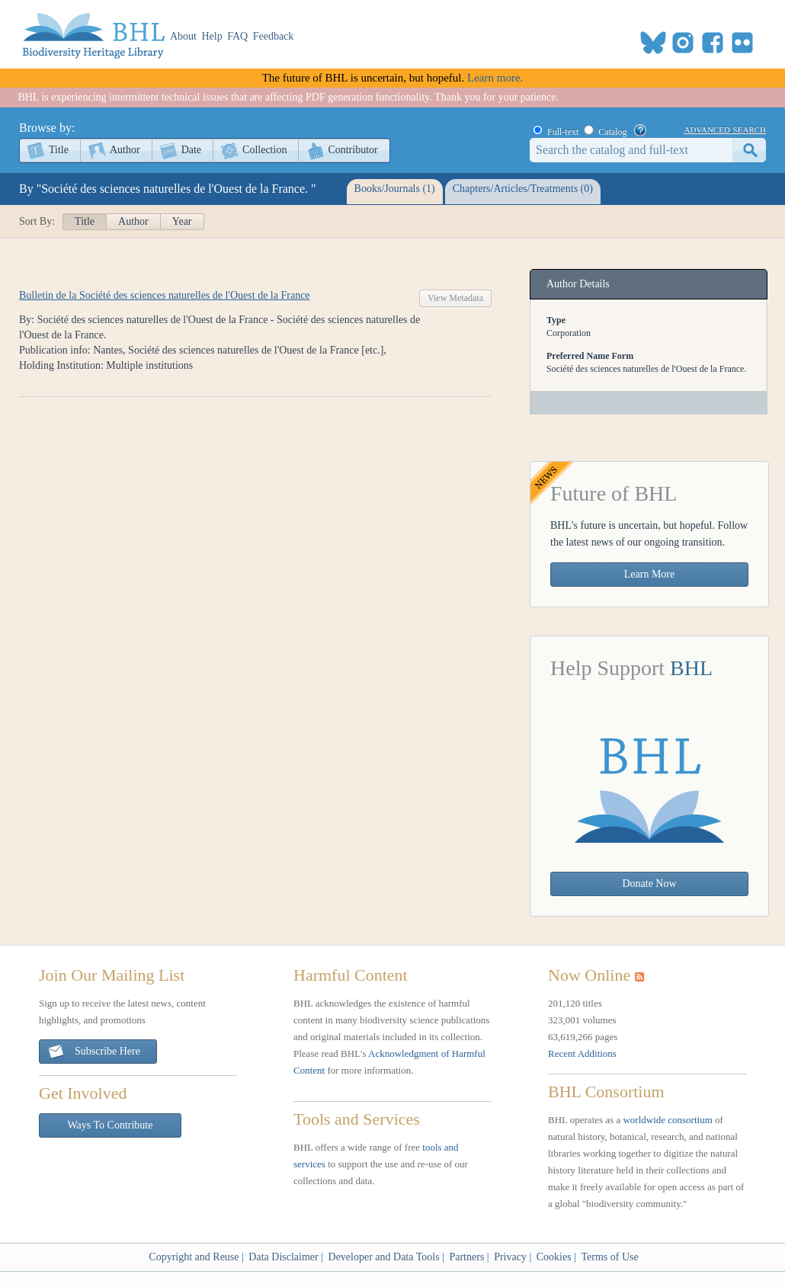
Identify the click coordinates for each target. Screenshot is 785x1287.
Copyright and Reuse (194, 1257)
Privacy (510, 1257)
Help (212, 36)
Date (191, 149)
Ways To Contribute (110, 1125)
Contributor (352, 149)
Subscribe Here (93, 1052)
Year (182, 221)
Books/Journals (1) (394, 188)
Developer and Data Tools (384, 1257)
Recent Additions (582, 1053)
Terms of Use (609, 1257)
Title (59, 149)
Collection (264, 149)
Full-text (562, 131)
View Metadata (455, 298)
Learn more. (495, 78)
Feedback (273, 36)
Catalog (612, 131)
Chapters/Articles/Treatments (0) (523, 188)
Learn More (649, 574)
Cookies (554, 1257)
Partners (466, 1257)
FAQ (237, 36)
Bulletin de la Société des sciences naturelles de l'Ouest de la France (164, 295)
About (183, 36)
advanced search (725, 129)
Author (125, 149)
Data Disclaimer (283, 1257)
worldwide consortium (667, 1119)
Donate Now (649, 883)
